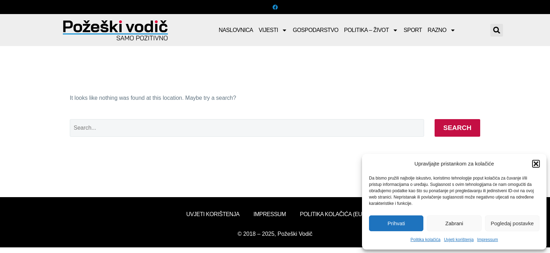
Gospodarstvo (315, 30)
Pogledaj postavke (512, 223)
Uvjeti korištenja (459, 239)
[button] (535, 163)
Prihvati (396, 223)
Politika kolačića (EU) (332, 214)
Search (457, 127)
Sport (413, 30)
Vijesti (273, 30)
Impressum (487, 239)
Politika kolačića (425, 239)
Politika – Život (371, 30)
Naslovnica (236, 30)
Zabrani (454, 223)
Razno (442, 30)
